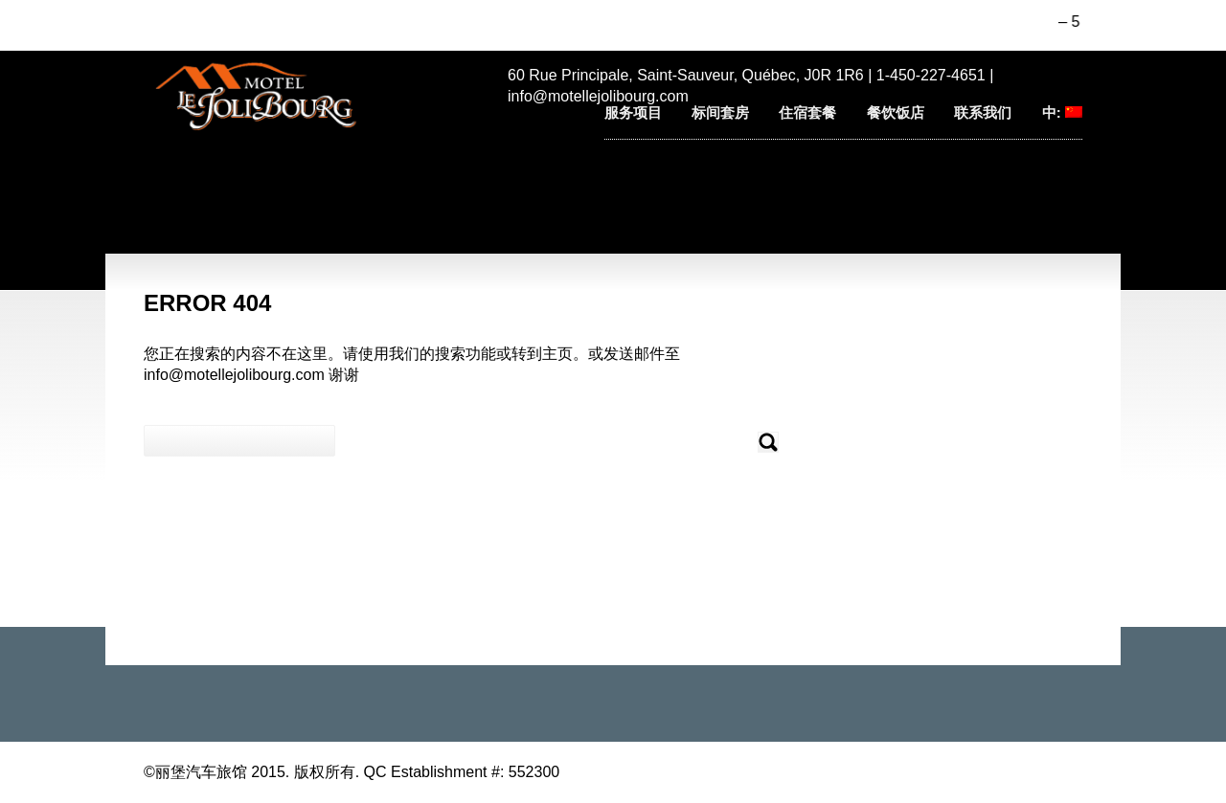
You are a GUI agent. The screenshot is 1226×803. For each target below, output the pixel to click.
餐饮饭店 (895, 112)
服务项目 (633, 112)
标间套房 (720, 112)
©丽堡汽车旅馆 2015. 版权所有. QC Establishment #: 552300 (351, 772)
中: (1062, 112)
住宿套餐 (807, 112)
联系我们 (982, 112)
